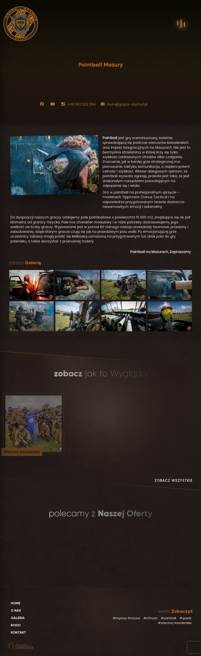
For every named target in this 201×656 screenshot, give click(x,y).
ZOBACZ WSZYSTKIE (174, 480)
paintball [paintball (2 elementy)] (169, 618)
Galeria (18, 618)
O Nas (16, 610)
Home (15, 603)
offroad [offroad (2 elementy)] (151, 618)
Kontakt (18, 632)
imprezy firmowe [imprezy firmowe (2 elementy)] (127, 618)
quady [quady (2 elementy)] (187, 618)
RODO (16, 625)
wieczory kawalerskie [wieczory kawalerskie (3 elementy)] (176, 623)
